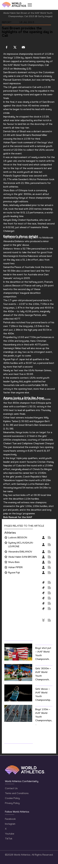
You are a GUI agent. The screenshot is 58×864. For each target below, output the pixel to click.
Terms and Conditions (17, 793)
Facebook (10, 818)
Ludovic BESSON (17, 537)
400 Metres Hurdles (15, 592)
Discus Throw (11, 603)
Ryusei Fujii (14, 572)
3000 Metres (11, 587)
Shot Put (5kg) (12, 608)
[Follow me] (5, 537)
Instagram (10, 823)
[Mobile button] (30, 5)
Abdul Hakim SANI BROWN (22, 556)
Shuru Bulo (14, 562)
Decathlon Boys (13, 598)
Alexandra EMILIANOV (20, 551)
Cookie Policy (12, 798)
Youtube (9, 833)
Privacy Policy (12, 803)
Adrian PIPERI (15, 567)
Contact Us (11, 788)
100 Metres (10, 582)
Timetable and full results (21, 746)
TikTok (8, 838)
